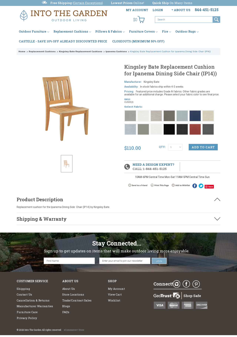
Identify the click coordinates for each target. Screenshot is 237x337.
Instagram (176, 284)
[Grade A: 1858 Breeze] (182, 112)
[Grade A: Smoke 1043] (130, 112)
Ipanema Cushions (116, 51)
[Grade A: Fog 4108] (156, 112)
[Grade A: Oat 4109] (208, 112)
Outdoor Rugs (185, 31)
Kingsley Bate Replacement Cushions (80, 51)
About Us (182, 10)
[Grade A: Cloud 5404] (156, 125)
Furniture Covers (142, 31)
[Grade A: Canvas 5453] (143, 112)
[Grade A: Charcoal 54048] (208, 125)
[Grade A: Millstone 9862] (182, 125)
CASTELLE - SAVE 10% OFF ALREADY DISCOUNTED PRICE (63, 41)
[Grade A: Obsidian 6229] (169, 125)
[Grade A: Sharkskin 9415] (143, 125)
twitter (201, 185)
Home (22, 51)
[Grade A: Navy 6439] (195, 112)
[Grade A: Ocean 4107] (130, 125)
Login (158, 10)
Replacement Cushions (71, 31)
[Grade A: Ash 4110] (169, 112)
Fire (165, 31)
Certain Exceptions (88, 3)
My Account (137, 10)
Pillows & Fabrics (108, 31)
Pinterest (196, 284)
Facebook (194, 185)
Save (210, 187)
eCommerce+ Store (74, 329)
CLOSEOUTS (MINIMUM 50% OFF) (138, 41)
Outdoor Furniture (32, 31)
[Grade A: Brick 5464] (195, 125)
